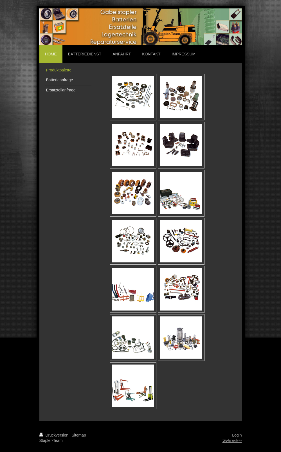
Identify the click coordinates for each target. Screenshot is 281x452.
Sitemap (79, 435)
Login (237, 435)
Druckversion (54, 435)
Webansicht (232, 441)
